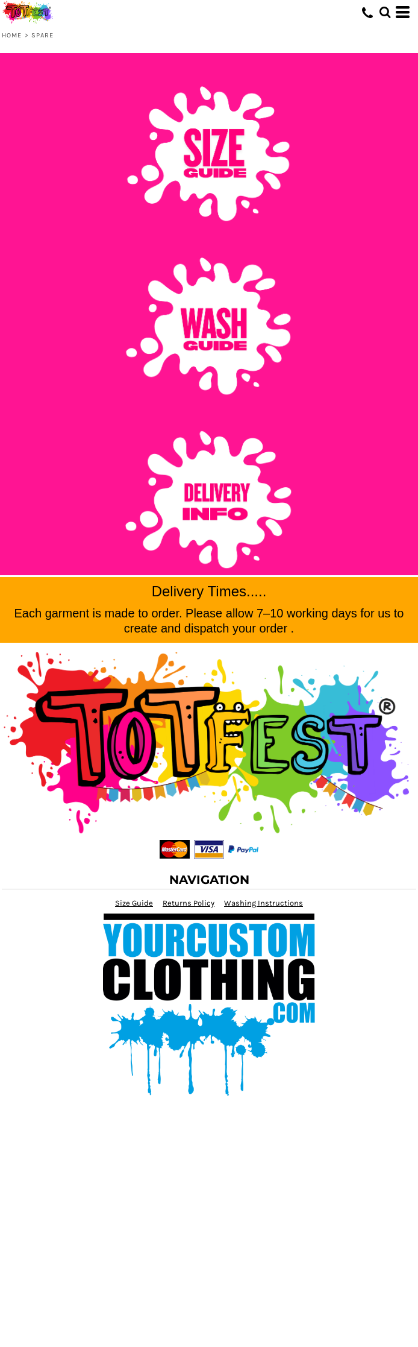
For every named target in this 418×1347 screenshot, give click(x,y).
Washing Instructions (263, 902)
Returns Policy (188, 902)
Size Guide (134, 902)
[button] (385, 12)
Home (12, 35)
